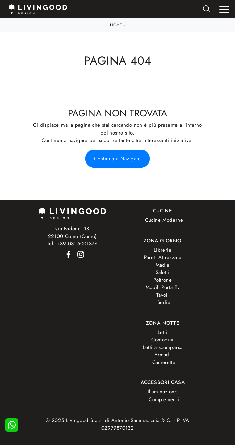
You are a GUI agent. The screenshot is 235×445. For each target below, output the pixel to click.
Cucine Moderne (164, 220)
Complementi (164, 399)
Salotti (162, 272)
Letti (162, 332)
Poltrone (162, 280)
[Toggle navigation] (224, 9)
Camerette (164, 362)
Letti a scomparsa (163, 347)
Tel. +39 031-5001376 (72, 243)
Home (116, 25)
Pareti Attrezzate (163, 257)
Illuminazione (163, 391)
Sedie (163, 302)
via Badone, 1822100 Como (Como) (72, 232)
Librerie (162, 250)
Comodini (162, 339)
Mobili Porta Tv (163, 287)
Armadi (162, 354)
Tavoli (162, 295)
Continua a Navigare (117, 158)
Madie (163, 265)
